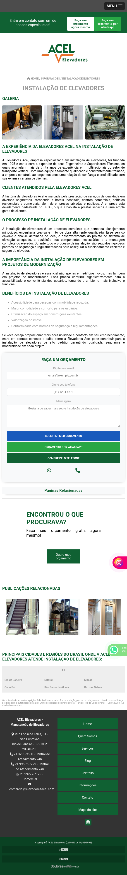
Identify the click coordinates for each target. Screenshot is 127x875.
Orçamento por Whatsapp (63, 447)
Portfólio (87, 773)
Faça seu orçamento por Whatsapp (108, 24)
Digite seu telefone (63, 384)
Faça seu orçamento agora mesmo (80, 24)
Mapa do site (88, 810)
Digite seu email (63, 368)
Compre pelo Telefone (63, 458)
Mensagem (63, 401)
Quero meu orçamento (63, 556)
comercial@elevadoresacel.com (29, 787)
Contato (87, 797)
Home (87, 724)
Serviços (87, 748)
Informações (87, 785)
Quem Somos (87, 736)
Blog (87, 761)
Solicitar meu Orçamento (63, 436)
